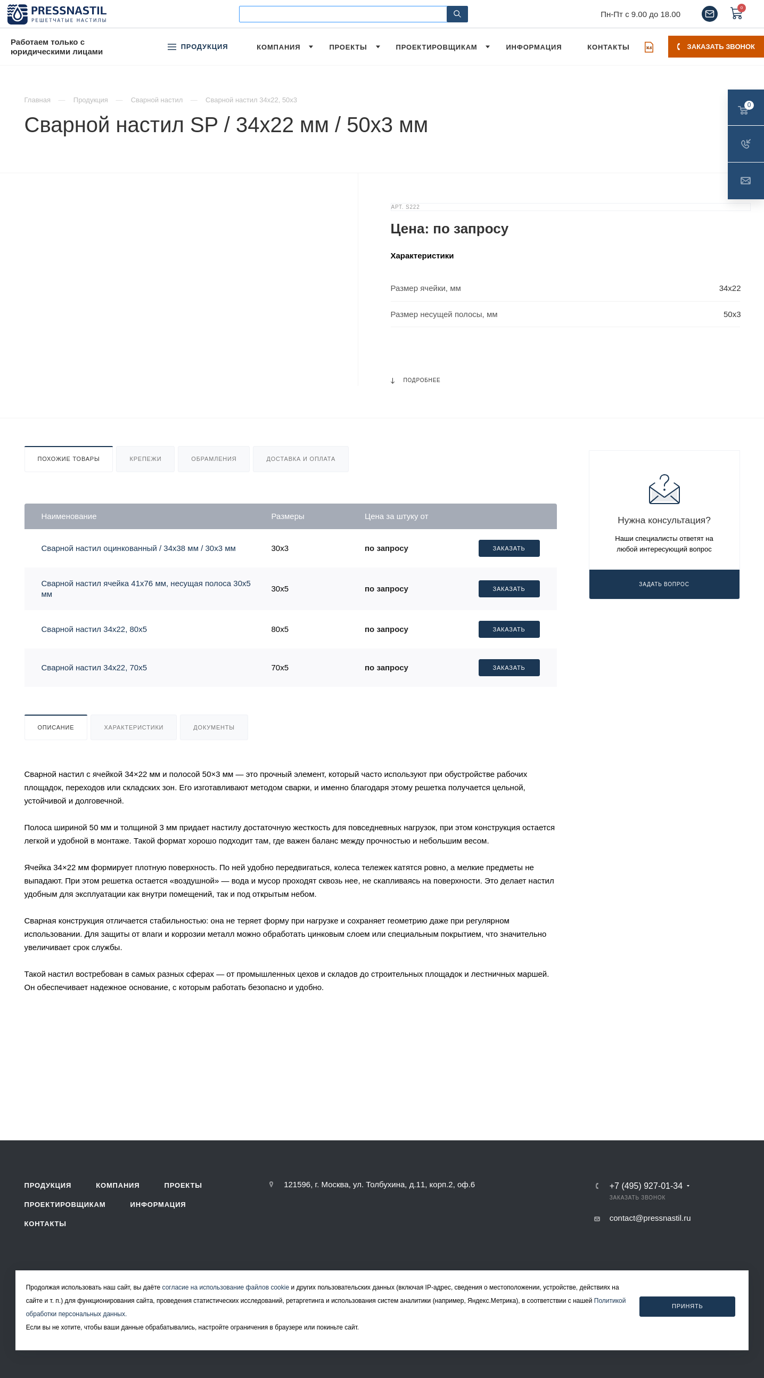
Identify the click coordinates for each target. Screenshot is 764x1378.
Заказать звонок (716, 47)
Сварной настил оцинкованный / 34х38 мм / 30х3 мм (139, 548)
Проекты (183, 1185)
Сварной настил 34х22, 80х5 (94, 629)
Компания (117, 1185)
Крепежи (145, 459)
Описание (56, 727)
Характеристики (133, 727)
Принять (687, 1306)
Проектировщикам (65, 1205)
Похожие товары (69, 459)
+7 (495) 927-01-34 (646, 1186)
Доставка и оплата (300, 459)
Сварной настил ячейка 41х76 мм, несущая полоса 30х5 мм (146, 588)
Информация (158, 1205)
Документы (214, 727)
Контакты (45, 1224)
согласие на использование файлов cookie (226, 1287)
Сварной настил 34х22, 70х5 (94, 667)
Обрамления (213, 459)
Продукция (48, 1185)
